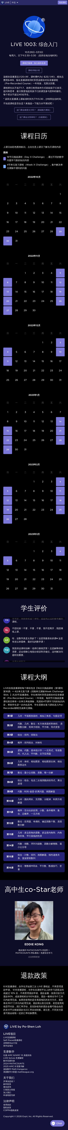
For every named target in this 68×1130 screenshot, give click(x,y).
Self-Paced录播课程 (12, 1040)
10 (60, 352)
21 (60, 431)
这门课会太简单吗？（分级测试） (34, 117)
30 (7, 241)
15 (7, 431)
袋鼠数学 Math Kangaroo (15, 1069)
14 (60, 421)
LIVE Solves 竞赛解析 (13, 1058)
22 (7, 440)
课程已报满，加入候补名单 (34, 63)
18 (60, 500)
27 (7, 310)
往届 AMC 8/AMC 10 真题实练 (17, 1055)
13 (7, 291)
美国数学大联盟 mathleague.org (18, 1072)
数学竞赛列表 (9, 1061)
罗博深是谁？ (9, 1081)
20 (7, 301)
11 (7, 361)
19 (60, 291)
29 (60, 231)
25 (60, 509)
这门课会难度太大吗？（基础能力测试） (34, 110)
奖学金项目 (8, 1046)
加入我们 (7, 1092)
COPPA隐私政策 (11, 1110)
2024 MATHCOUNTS (13, 1063)
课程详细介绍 (34, 70)
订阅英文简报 (9, 1090)
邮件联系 (7, 1084)
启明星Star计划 (10, 1043)
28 (60, 440)
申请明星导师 (9, 1095)
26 (60, 301)
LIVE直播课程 (9, 1037)
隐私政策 (7, 1107)
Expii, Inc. (27, 1116)
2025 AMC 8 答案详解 (13, 1066)
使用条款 (7, 1105)
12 (60, 282)
